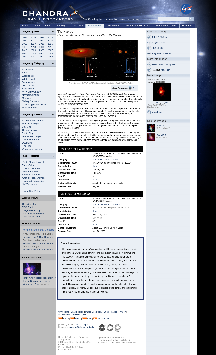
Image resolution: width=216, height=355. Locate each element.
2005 (33, 53)
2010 (24, 50)
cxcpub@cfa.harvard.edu (82, 327)
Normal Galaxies (31, 95)
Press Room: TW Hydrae (163, 64)
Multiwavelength (30, 123)
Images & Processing (33, 181)
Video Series (161, 25)
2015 (50, 44)
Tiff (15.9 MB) (158, 42)
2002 (24, 56)
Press (78, 318)
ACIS (94, 179)
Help (81, 312)
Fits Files (26, 146)
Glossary (76, 314)
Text (134, 88)
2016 (41, 44)
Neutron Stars (29, 85)
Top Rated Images (31, 136)
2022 (24, 40)
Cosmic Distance (31, 168)
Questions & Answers (33, 213)
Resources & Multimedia (137, 25)
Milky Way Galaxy (31, 91)
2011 (50, 47)
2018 (24, 44)
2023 (50, 37)
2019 (50, 40)
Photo (66, 318)
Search (74, 312)
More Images (158, 112)
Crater (95, 211)
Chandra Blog (29, 204)
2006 (24, 53)
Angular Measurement (33, 178)
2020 (41, 40)
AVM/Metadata (30, 184)
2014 (24, 47)
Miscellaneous (29, 107)
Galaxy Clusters (30, 101)
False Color (28, 165)
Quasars (26, 98)
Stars (25, 72)
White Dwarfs (29, 79)
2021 (33, 40)
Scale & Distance (31, 174)
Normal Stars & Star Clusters (38, 237)
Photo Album (94, 25)
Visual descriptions (32, 149)
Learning (60, 25)
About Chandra (42, 25)
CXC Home (63, 312)
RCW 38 (160, 125)
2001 (33, 56)
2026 (24, 37)
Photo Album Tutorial (33, 162)
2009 (33, 50)
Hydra (95, 166)
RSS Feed (27, 207)
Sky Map (26, 127)
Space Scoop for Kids (33, 120)
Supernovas (28, 82)
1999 (50, 56)
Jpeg (157, 103)
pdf (168, 70)
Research (187, 25)
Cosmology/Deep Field (34, 104)
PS (166, 103)
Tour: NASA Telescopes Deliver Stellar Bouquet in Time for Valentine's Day (39, 280)
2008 (41, 50)
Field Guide (77, 25)
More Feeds (103, 318)
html (163, 70)
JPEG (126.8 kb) (160, 37)
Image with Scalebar (161, 53)
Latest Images (110, 312)
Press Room (113, 25)
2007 (50, 50)
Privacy (122, 312)
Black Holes (28, 88)
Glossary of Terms (31, 216)
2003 (50, 53)
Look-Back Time (30, 171)
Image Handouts (30, 139)
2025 (33, 37)
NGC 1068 (161, 135)
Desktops (27, 142)
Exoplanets (28, 75)
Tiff (162, 103)
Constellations (29, 130)
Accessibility (64, 314)
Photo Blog (28, 133)
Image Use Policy (31, 191)
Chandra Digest (81, 324)
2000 (41, 56)
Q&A (84, 314)
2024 (41, 37)
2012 (41, 47)
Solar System (29, 69)
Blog (173, 25)
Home (25, 25)
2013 (33, 47)
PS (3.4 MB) (157, 48)
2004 (41, 53)
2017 (33, 44)
